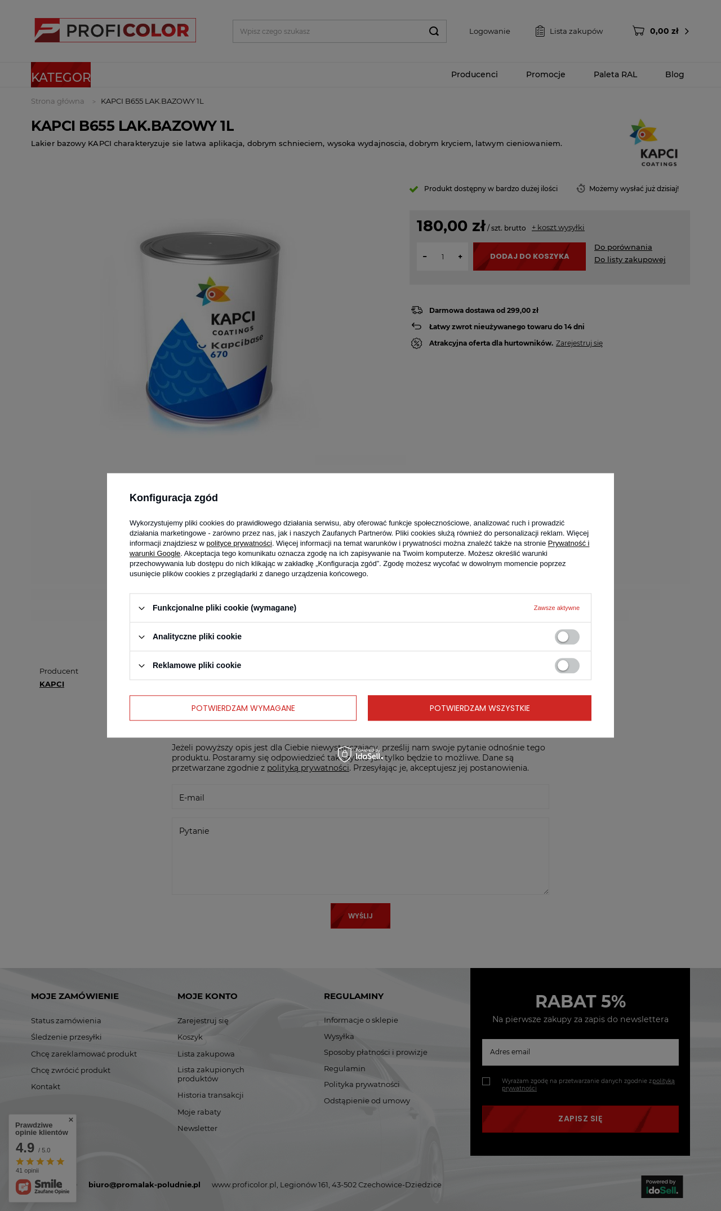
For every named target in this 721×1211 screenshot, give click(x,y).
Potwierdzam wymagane (243, 708)
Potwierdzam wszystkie (480, 708)
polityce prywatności (239, 543)
